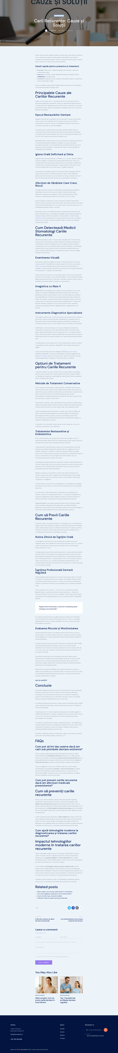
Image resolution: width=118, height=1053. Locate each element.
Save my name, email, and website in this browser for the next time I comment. (57, 942)
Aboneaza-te (105, 1030)
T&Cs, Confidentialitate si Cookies (95, 1035)
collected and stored (62, 956)
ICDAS (37, 266)
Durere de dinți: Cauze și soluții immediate (49, 896)
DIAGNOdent (41, 77)
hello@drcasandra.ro (16, 1034)
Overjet (75, 351)
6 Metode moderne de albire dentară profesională (52, 898)
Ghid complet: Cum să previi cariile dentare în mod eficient (54, 892)
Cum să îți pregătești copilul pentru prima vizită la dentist (54, 894)
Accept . (95, 1034)
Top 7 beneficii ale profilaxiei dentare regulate (68, 1000)
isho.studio (24, 1049)
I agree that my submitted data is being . (53, 956)
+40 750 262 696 (16, 1039)
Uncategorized (59, 15)
